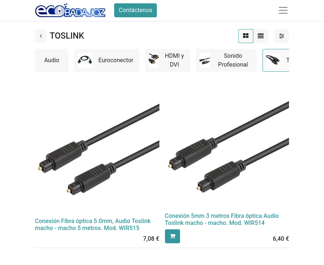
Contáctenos (135, 10)
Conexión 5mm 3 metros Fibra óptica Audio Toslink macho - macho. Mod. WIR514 (222, 219)
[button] (172, 236)
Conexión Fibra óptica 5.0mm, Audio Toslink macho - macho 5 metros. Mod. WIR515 (93, 225)
